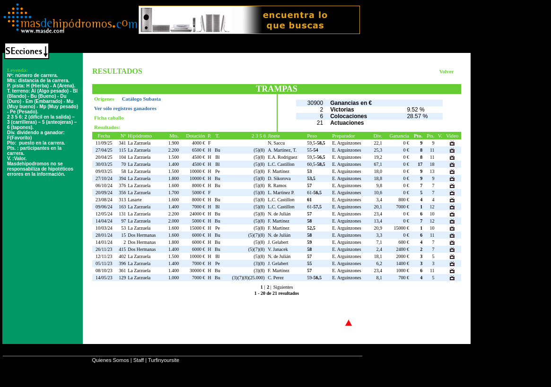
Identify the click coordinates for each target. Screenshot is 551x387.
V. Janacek (278, 249)
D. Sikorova (279, 178)
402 (122, 256)
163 (122, 206)
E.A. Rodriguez (282, 157)
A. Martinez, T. (282, 150)
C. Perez (276, 277)
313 (122, 199)
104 (122, 157)
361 (122, 270)
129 (122, 277)
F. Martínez (278, 171)
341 (122, 143)
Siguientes (283, 287)
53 (123, 228)
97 (123, 221)
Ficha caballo (109, 117)
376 (122, 185)
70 (123, 164)
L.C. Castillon (281, 164)
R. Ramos (277, 185)
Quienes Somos (110, 360)
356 (122, 192)
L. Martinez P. (281, 192)
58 (123, 171)
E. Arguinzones (346, 143)
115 (122, 150)
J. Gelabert (278, 242)
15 (123, 235)
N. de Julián (279, 213)
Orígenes (104, 99)
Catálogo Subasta (141, 99)
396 (122, 263)
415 (122, 249)
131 (122, 213)
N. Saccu (276, 143)
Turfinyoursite (163, 360)
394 (122, 178)
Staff (138, 360)
